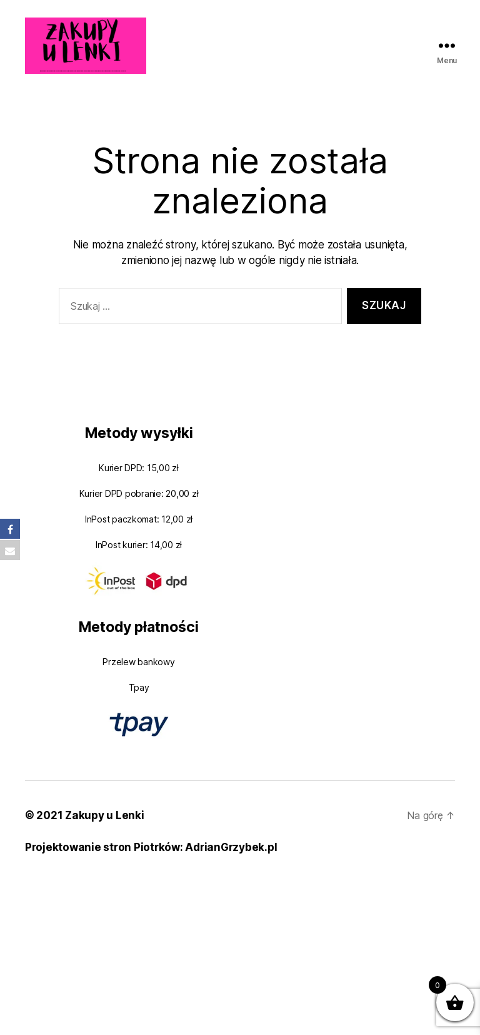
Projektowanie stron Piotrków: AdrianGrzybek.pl (151, 847)
